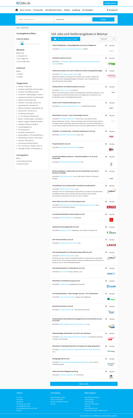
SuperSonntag (89, 402)
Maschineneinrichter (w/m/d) (62, 306)
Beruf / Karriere (25, 10)
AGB (80, 416)
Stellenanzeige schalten (57, 397)
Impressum (96, 416)
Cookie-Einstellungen (109, 416)
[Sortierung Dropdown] (114, 38)
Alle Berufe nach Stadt (23, 404)
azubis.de (87, 406)
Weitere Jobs (84, 384)
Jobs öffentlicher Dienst (53, 10)
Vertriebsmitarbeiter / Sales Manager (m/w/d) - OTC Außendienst (75, 293)
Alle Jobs (19, 397)
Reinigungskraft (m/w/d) (61, 359)
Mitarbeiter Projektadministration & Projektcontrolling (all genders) (76, 346)
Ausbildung (76, 10)
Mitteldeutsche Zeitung (92, 397)
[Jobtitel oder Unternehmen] (35, 19)
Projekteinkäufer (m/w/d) (61, 144)
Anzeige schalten (110, 3)
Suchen (103, 19)
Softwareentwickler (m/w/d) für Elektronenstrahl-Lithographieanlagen (77, 71)
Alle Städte (19, 399)
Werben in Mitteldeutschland (59, 402)
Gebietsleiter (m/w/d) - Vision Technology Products (70, 115)
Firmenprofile (38, 10)
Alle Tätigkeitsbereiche (23, 406)
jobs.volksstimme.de (91, 408)
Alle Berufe (19, 402)
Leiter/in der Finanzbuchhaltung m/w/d (66, 103)
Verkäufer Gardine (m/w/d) (61, 58)
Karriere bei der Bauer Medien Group (96, 410)
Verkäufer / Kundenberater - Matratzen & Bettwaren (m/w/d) (73, 131)
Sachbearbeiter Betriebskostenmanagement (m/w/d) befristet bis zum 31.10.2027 (77, 320)
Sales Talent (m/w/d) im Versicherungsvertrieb (68, 201)
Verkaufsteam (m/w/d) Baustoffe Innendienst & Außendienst (73, 185)
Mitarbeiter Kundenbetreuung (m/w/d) (66, 281)
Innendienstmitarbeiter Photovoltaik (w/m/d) (68, 214)
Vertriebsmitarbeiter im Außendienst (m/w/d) (68, 268)
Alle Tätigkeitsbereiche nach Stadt (26, 408)
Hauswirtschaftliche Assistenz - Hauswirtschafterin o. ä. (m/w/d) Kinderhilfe (74, 157)
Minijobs (67, 10)
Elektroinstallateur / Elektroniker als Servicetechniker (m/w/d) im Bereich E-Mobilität (75, 172)
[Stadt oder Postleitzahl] (73, 19)
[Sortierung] (106, 38)
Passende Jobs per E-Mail (65, 39)
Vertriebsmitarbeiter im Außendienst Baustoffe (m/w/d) (72, 252)
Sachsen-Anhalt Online (92, 404)
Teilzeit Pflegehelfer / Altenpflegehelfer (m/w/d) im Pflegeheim (74, 45)
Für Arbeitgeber (87, 10)
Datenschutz (87, 416)
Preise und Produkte (56, 399)
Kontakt (52, 404)
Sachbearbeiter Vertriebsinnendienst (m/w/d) (68, 87)
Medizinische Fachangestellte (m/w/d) (65, 227)
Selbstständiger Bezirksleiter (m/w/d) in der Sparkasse (71, 333)
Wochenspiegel (89, 399)
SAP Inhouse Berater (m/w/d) (62, 239)
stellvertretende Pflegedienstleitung (65, 371)
